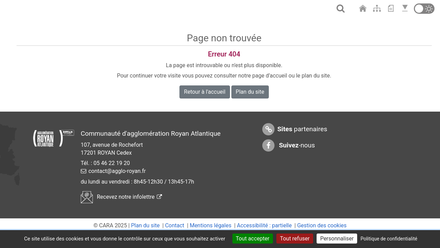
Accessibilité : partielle (264, 225)
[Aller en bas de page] (405, 8)
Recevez (121, 197)
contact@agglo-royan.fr (117, 171)
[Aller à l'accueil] (363, 8)
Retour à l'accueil (204, 92)
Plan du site (250, 92)
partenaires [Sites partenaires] (294, 129)
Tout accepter (253, 238)
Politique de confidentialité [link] (389, 238)
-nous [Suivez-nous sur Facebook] (288, 145)
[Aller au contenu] (392, 8)
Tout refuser (294, 238)
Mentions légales (210, 225)
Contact (174, 225)
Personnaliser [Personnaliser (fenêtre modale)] (337, 238)
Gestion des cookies (321, 225)
